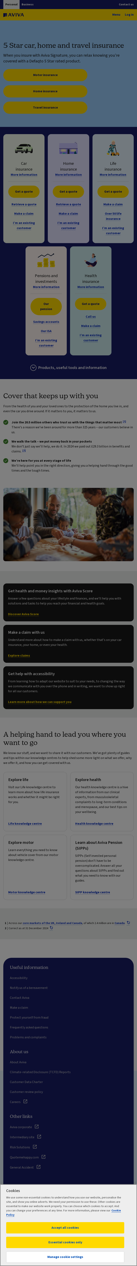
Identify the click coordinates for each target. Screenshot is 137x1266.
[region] (68, 1225)
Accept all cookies (65, 1227)
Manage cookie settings (65, 1257)
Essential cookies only (65, 1242)
